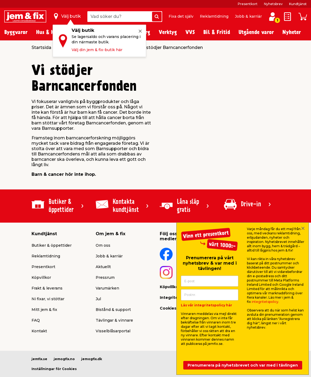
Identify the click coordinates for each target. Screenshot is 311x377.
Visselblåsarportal (113, 331)
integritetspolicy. (265, 302)
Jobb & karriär (248, 16)
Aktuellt (103, 266)
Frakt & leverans (47, 288)
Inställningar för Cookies (54, 369)
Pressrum (105, 277)
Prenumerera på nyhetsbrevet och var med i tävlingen (243, 365)
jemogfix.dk (91, 359)
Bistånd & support (113, 309)
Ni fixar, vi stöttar (48, 298)
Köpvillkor (41, 277)
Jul (98, 298)
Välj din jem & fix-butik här (97, 49)
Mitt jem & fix (44, 309)
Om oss (103, 245)
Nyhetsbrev (273, 4)
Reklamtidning (214, 16)
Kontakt (39, 331)
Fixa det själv (181, 16)
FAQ (36, 320)
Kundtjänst (298, 4)
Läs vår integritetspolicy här (206, 305)
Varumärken (107, 288)
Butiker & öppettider (52, 245)
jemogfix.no (64, 359)
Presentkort (248, 4)
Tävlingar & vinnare (114, 320)
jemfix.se (39, 359)
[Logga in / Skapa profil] (272, 16)
